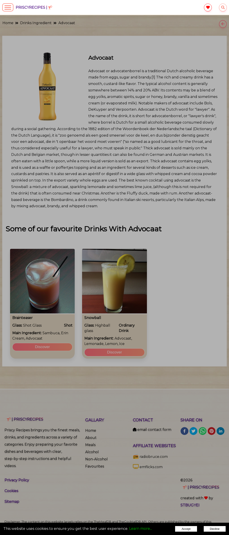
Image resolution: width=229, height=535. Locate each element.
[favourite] (208, 7)
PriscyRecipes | (34, 7)
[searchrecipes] (223, 7)
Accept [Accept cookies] (186, 529)
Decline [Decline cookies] (214, 529)
